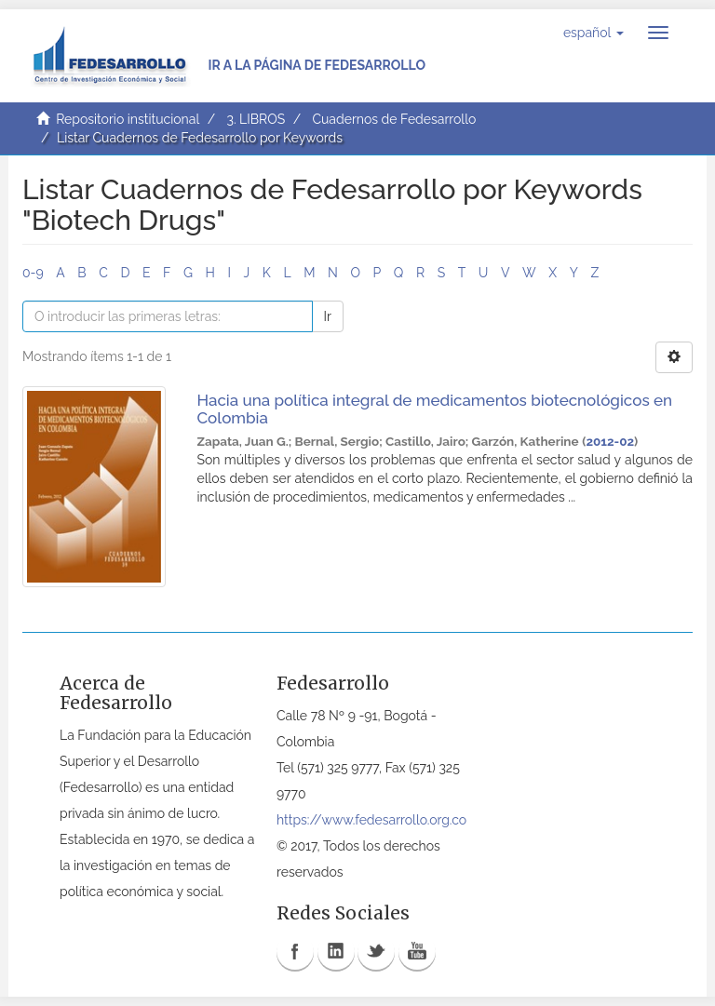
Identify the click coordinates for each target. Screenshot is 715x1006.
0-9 (33, 272)
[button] (593, 32)
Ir (327, 316)
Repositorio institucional (127, 119)
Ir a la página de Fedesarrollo (316, 65)
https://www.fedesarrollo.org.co (371, 819)
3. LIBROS (255, 119)
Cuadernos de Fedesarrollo (394, 119)
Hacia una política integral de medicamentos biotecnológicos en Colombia (435, 409)
